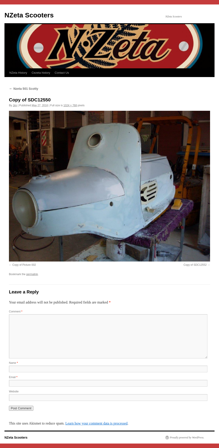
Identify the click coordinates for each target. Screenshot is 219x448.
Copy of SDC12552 (194, 264)
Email (13, 377)
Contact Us (62, 72)
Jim (15, 105)
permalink (32, 274)
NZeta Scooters (29, 15)
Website (14, 391)
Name (13, 362)
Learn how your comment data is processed (96, 423)
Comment (15, 311)
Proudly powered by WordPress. (187, 437)
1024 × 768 (70, 105)
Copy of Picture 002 (24, 264)
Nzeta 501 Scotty (23, 88)
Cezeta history (41, 72)
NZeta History (18, 72)
